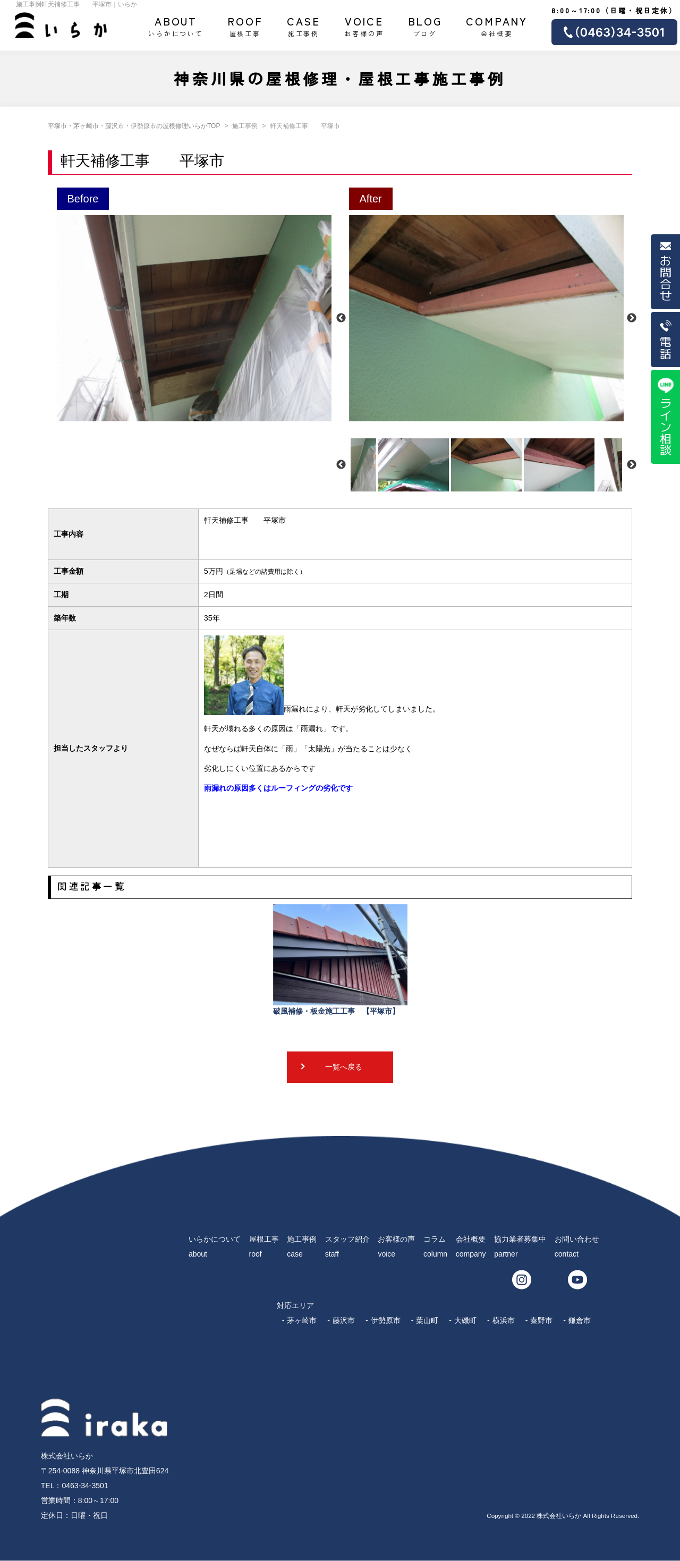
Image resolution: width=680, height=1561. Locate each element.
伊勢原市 (386, 1320)
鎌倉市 (579, 1320)
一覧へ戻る (343, 1067)
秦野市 (541, 1320)
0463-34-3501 (85, 1485)
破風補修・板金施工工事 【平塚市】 (340, 959)
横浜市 (503, 1320)
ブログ (425, 25)
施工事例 (304, 25)
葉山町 (427, 1320)
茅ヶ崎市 (302, 1320)
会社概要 (497, 25)
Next (631, 318)
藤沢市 (344, 1320)
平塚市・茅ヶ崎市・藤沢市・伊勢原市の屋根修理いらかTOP (134, 126)
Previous (341, 318)
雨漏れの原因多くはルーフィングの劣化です (278, 788)
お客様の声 (364, 25)
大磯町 (465, 1320)
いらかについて (175, 25)
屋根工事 (245, 25)
